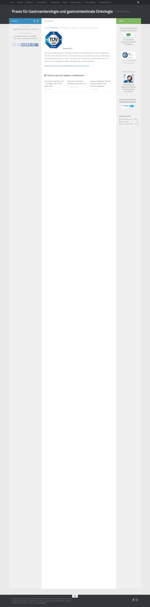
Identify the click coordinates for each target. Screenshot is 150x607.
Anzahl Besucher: (125, 116)
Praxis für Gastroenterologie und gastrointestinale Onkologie (62, 11)
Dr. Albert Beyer (52, 28)
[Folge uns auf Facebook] (34, 21)
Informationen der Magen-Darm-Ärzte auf (128, 39)
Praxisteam (29, 2)
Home (12, 2)
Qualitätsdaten (41, 2)
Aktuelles (20, 2)
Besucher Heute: (124, 121)
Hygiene (65, 2)
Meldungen (48, 21)
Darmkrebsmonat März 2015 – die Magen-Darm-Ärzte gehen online (54, 83)
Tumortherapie (55, 2)
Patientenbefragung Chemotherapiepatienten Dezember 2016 (66, 66)
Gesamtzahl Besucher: (125, 119)
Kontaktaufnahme (105, 2)
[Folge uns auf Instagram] (37, 21)
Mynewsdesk (129, 44)
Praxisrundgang (90, 2)
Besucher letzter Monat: (126, 124)
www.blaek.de (41, 603)
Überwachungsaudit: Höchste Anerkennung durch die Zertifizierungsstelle (100, 83)
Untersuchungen (75, 2)
